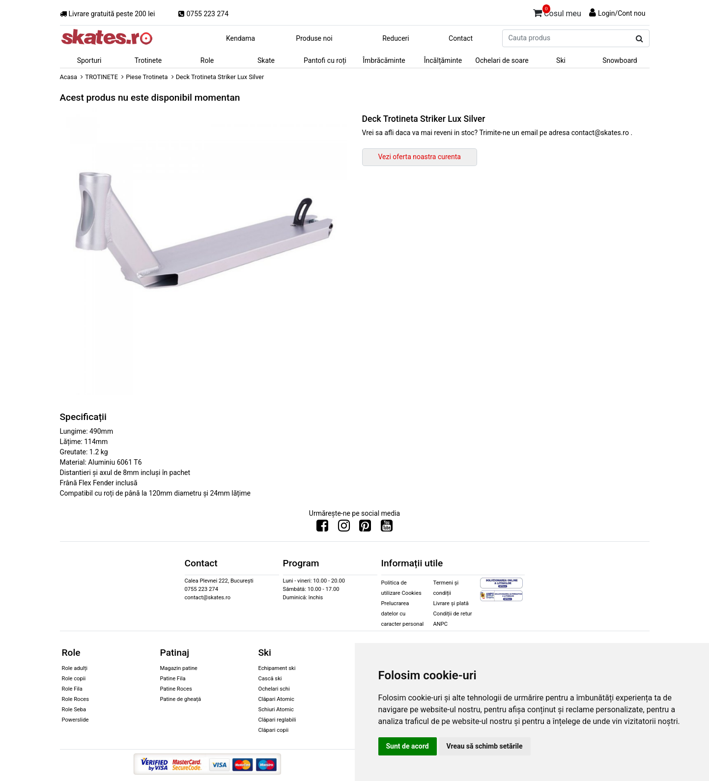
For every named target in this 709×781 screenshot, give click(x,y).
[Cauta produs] (639, 38)
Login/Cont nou (622, 13)
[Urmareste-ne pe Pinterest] (365, 528)
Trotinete (148, 60)
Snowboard (619, 60)
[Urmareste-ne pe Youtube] (387, 528)
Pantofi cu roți (325, 60)
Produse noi (314, 38)
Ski (561, 60)
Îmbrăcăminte (384, 60)
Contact (461, 38)
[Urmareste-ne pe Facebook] (322, 528)
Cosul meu (557, 11)
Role (207, 60)
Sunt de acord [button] (407, 746)
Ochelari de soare (501, 60)
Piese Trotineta (147, 77)
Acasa (69, 77)
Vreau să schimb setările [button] (485, 746)
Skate (266, 60)
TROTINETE (101, 77)
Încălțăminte (443, 60)
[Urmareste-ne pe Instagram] (344, 528)
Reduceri (395, 38)
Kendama (240, 38)
